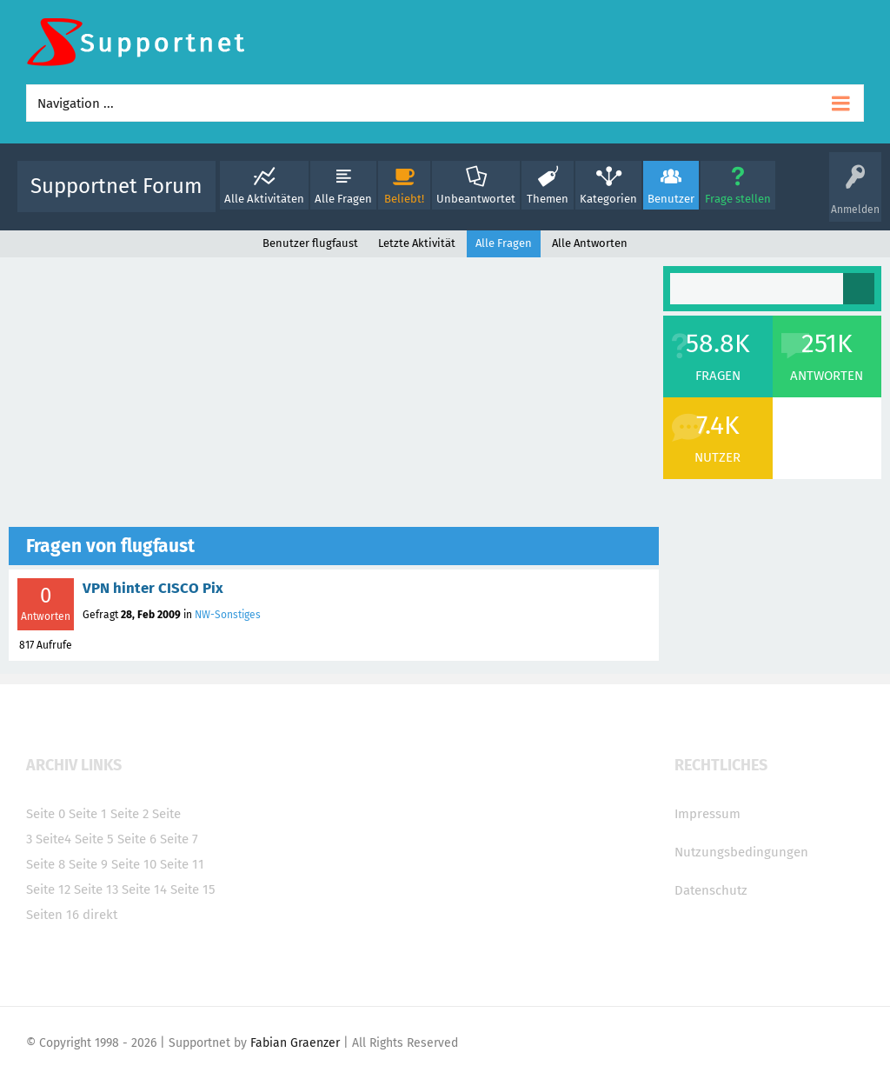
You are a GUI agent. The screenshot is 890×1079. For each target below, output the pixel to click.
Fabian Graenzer (295, 1043)
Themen (547, 198)
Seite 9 (88, 864)
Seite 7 (179, 839)
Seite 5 (94, 839)
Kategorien (608, 198)
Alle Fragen (343, 198)
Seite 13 (96, 889)
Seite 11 (182, 864)
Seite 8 (45, 864)
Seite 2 (129, 814)
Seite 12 (48, 889)
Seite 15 (193, 889)
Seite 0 (45, 814)
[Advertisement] (334, 396)
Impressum (707, 814)
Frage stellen (738, 198)
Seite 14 (144, 889)
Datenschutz (710, 890)
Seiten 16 (52, 914)
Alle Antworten (590, 243)
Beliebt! (404, 198)
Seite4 (53, 839)
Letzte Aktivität (416, 243)
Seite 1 (88, 814)
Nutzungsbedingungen (741, 852)
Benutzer (671, 198)
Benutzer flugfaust (310, 243)
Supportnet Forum (116, 186)
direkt (100, 914)
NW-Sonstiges (228, 615)
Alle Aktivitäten (264, 198)
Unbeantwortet (475, 198)
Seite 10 (133, 864)
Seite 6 (136, 839)
